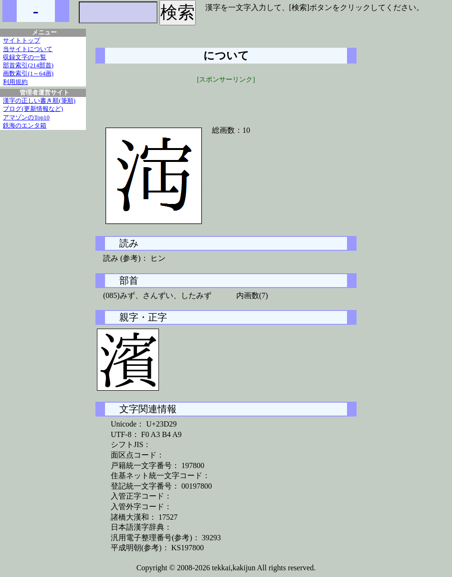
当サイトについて (28, 49)
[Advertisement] (226, 99)
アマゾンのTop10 (26, 117)
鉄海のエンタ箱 (24, 125)
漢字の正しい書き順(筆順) (39, 100)
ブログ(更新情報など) (33, 109)
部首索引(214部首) (28, 65)
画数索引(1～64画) (28, 73)
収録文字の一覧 (24, 57)
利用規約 (15, 82)
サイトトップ (21, 40)
